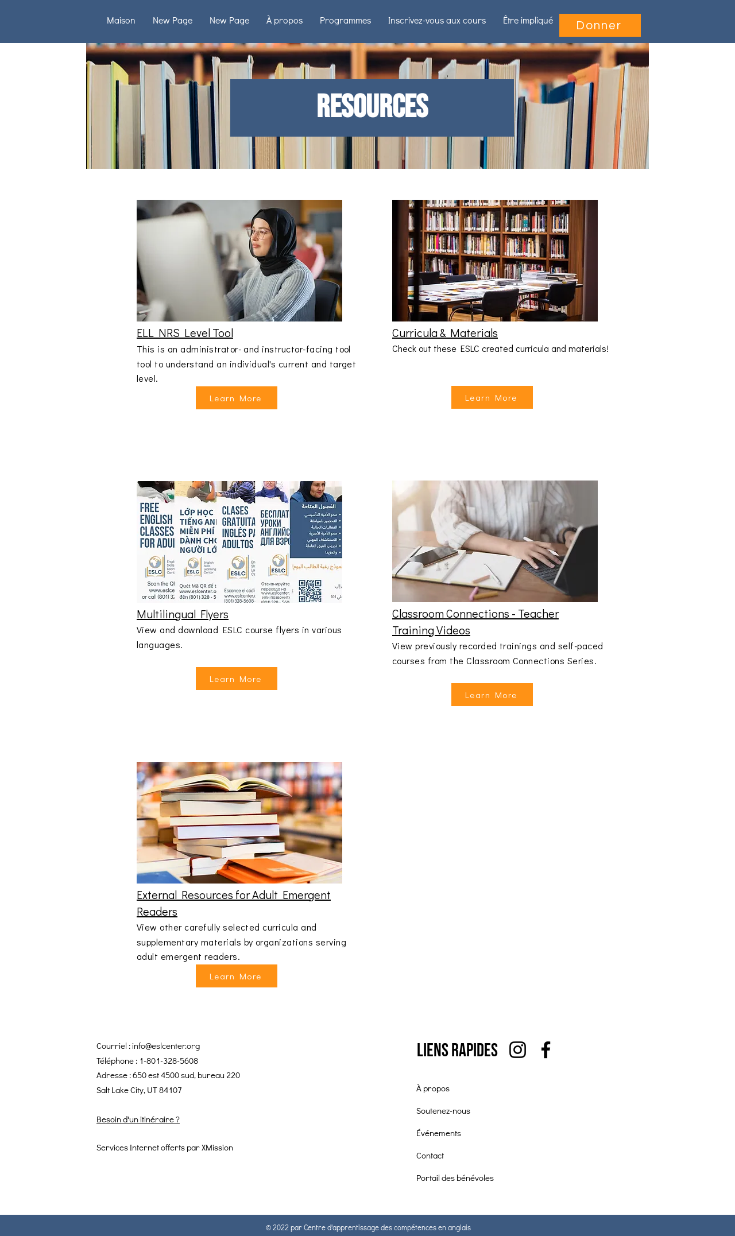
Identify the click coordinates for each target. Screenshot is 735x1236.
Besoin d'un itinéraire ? (138, 1119)
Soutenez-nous (443, 1110)
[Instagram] (517, 1050)
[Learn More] (236, 397)
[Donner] (600, 25)
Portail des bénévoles (455, 1177)
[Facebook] (546, 1050)
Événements (438, 1132)
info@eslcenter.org (166, 1045)
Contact (430, 1155)
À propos (433, 1088)
